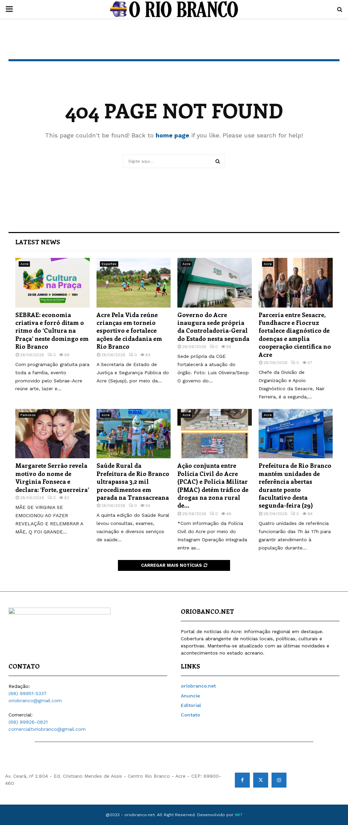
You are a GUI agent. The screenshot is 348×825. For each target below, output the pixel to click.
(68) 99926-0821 (28, 722)
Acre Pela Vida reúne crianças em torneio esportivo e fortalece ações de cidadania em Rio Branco (129, 331)
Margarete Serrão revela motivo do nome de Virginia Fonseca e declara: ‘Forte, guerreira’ (52, 477)
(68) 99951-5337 (27, 693)
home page (172, 135)
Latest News (37, 242)
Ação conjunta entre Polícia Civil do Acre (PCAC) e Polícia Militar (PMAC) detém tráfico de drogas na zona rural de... (212, 485)
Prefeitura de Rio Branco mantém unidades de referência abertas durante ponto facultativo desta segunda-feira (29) (295, 485)
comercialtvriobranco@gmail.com (47, 729)
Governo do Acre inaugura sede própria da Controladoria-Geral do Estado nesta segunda (213, 327)
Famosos (28, 415)
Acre (24, 264)
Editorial (191, 705)
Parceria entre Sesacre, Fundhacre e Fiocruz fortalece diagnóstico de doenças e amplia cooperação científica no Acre (295, 335)
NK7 (239, 814)
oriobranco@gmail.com (35, 700)
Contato (190, 714)
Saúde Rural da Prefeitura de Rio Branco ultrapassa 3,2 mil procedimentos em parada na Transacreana (133, 481)
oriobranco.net (198, 686)
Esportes (109, 264)
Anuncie (190, 695)
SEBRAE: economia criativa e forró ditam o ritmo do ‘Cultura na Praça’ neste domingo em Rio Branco (52, 331)
